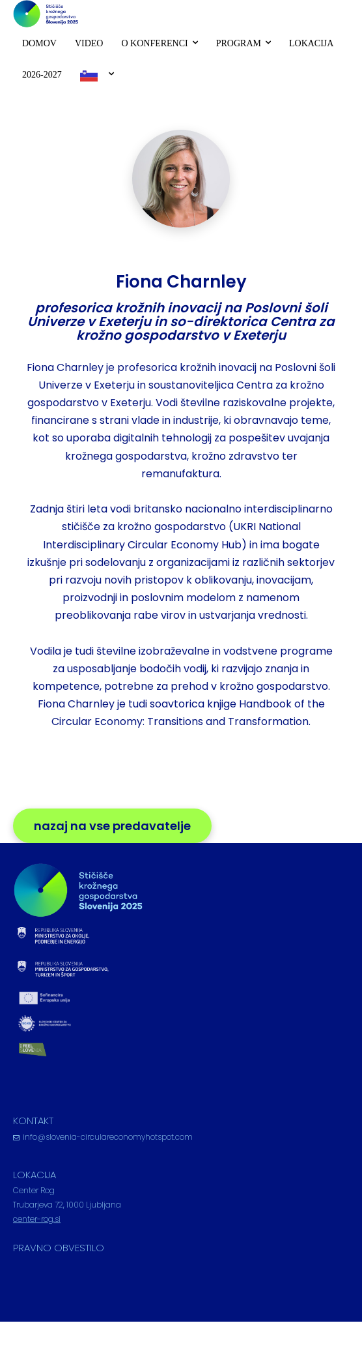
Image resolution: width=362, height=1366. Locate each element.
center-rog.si (37, 1219)
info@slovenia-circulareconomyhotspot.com (108, 1136)
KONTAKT (33, 1120)
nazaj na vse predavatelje (112, 826)
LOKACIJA (34, 1174)
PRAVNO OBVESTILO (58, 1248)
